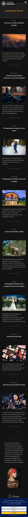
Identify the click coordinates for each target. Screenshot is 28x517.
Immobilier (14, 176)
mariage (14, 125)
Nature (14, 20)
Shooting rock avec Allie (14, 336)
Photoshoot (14, 73)
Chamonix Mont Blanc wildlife (14, 232)
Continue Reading (14, 65)
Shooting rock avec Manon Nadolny (14, 385)
